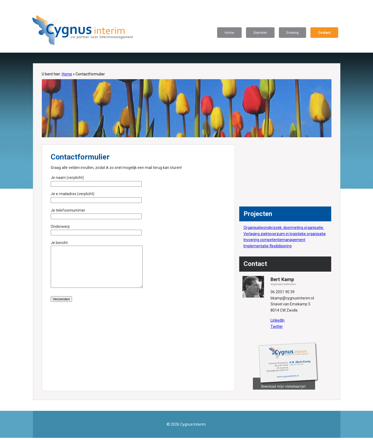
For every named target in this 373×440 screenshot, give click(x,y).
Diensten (260, 33)
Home (229, 33)
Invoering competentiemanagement (274, 240)
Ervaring (292, 33)
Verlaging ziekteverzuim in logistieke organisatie (285, 234)
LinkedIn (278, 320)
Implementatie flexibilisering (268, 246)
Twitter (277, 326)
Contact (324, 33)
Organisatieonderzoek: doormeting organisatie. (284, 227)
